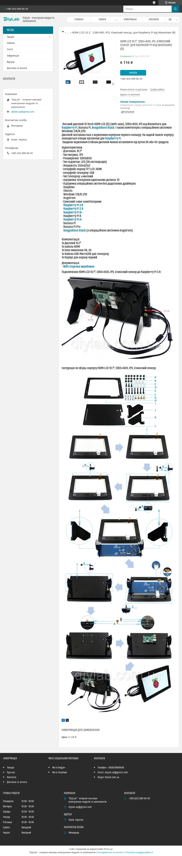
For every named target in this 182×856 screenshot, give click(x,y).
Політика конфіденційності (139, 852)
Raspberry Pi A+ (72, 219)
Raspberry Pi (69, 128)
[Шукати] (175, 9)
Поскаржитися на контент (110, 852)
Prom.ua (108, 849)
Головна (78, 19)
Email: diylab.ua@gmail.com (113, 772)
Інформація (130, 19)
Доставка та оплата (17, 68)
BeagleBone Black (103, 128)
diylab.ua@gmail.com (22, 111)
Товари (102, 19)
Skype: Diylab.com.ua (108, 777)
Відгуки (10, 62)
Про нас (11, 772)
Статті (10, 49)
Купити (133, 72)
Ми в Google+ (59, 767)
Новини (11, 43)
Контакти (154, 19)
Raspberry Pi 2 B (73, 209)
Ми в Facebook (59, 772)
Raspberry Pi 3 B (73, 205)
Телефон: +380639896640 (111, 767)
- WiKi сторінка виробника (78, 267)
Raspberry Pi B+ (73, 212)
